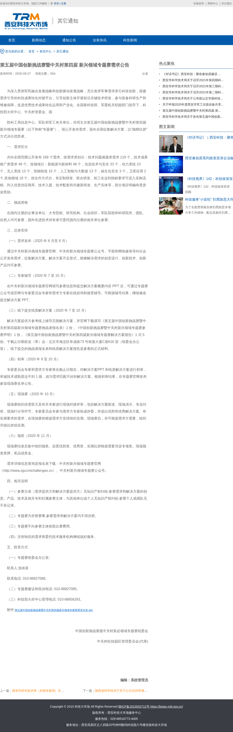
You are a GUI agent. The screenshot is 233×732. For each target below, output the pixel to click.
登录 (56, 3)
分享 (145, 74)
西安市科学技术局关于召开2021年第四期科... (193, 80)
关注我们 (226, 3)
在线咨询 (198, 3)
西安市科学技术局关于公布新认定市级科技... (193, 98)
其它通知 (62, 51)
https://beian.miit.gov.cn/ (166, 706)
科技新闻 (130, 40)
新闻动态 (39, 40)
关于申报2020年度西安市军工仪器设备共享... (193, 104)
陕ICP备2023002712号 (134, 706)
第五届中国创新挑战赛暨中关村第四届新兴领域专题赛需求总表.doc (54, 610)
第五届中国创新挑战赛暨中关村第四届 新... (192, 110)
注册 (63, 3)
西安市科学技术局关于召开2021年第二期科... (193, 92)
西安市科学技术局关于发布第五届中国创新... (193, 116)
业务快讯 (100, 40)
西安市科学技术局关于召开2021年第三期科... (193, 86)
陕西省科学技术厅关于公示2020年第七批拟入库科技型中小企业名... (141, 690)
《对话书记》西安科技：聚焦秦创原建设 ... (192, 74)
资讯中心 (45, 51)
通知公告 (69, 40)
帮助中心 (213, 3)
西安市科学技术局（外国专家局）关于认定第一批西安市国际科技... (57, 690)
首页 (11, 40)
